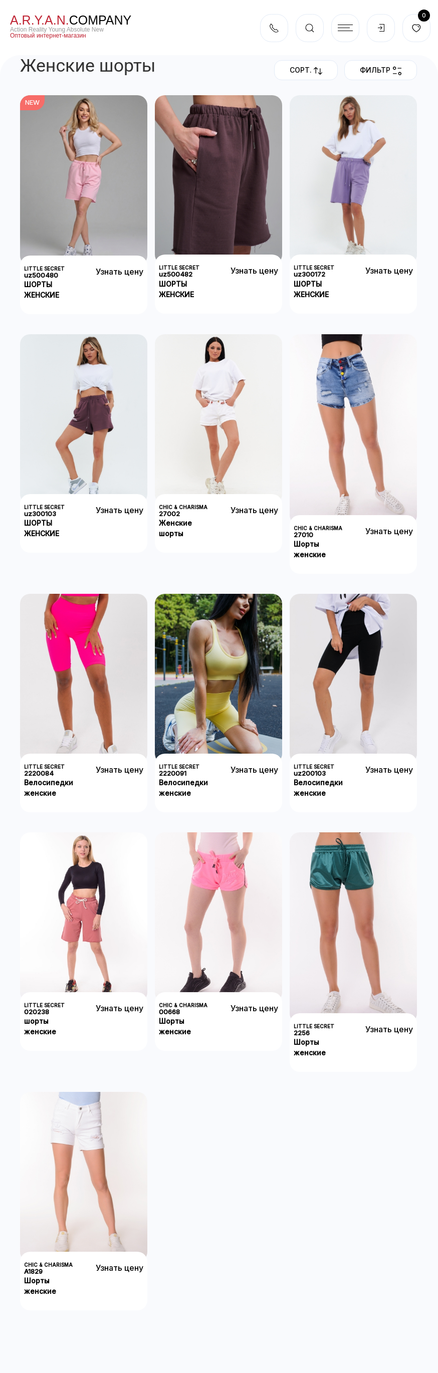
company (70, 20)
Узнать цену (119, 272)
